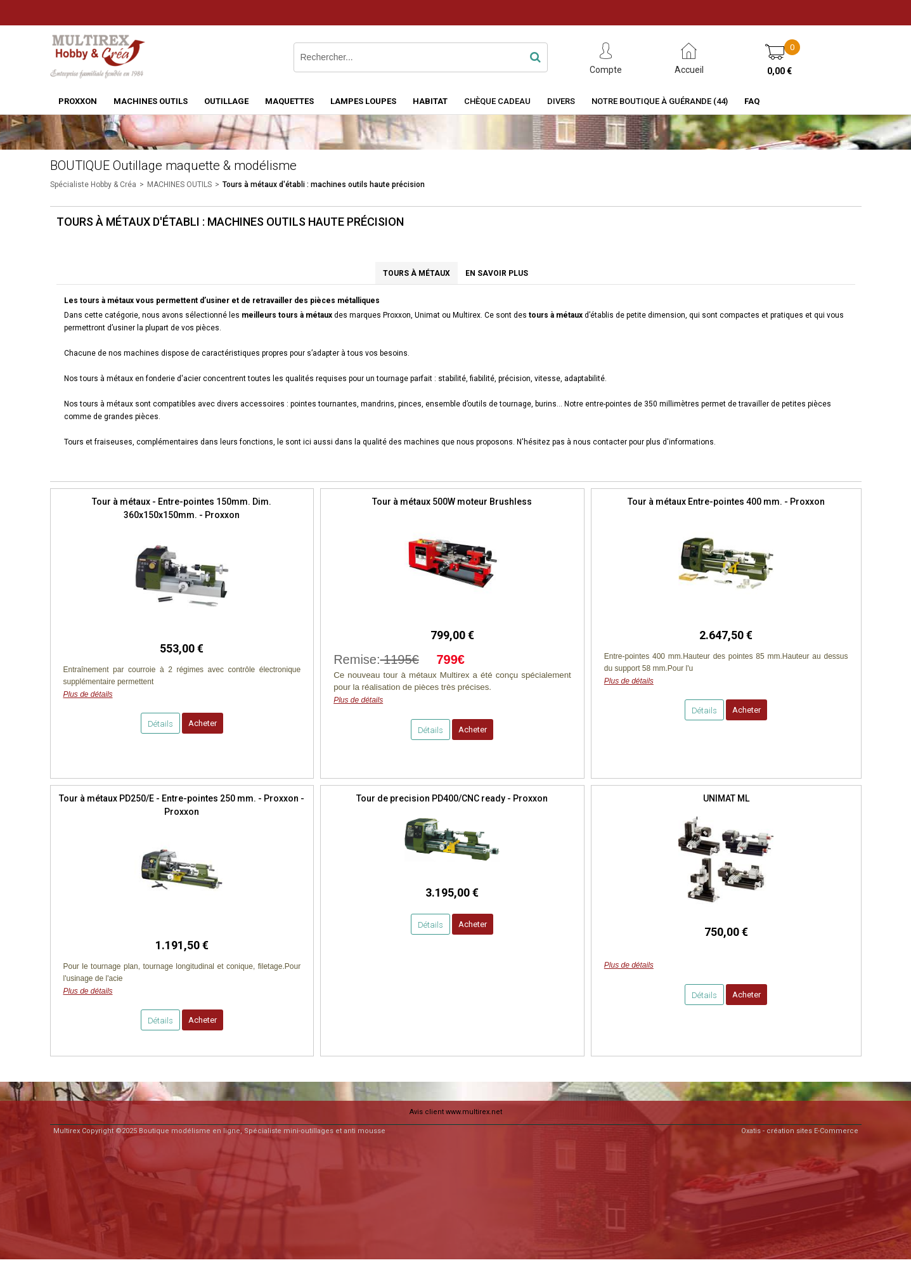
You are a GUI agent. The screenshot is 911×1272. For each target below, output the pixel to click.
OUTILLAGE (226, 101)
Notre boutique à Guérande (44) (659, 101)
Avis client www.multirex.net (456, 1112)
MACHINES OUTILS (150, 101)
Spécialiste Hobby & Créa (93, 184)
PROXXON (77, 101)
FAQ (751, 101)
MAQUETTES (289, 101)
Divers (561, 101)
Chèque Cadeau (497, 101)
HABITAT (430, 101)
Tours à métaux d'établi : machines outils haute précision (324, 184)
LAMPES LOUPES (363, 101)
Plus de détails (88, 694)
